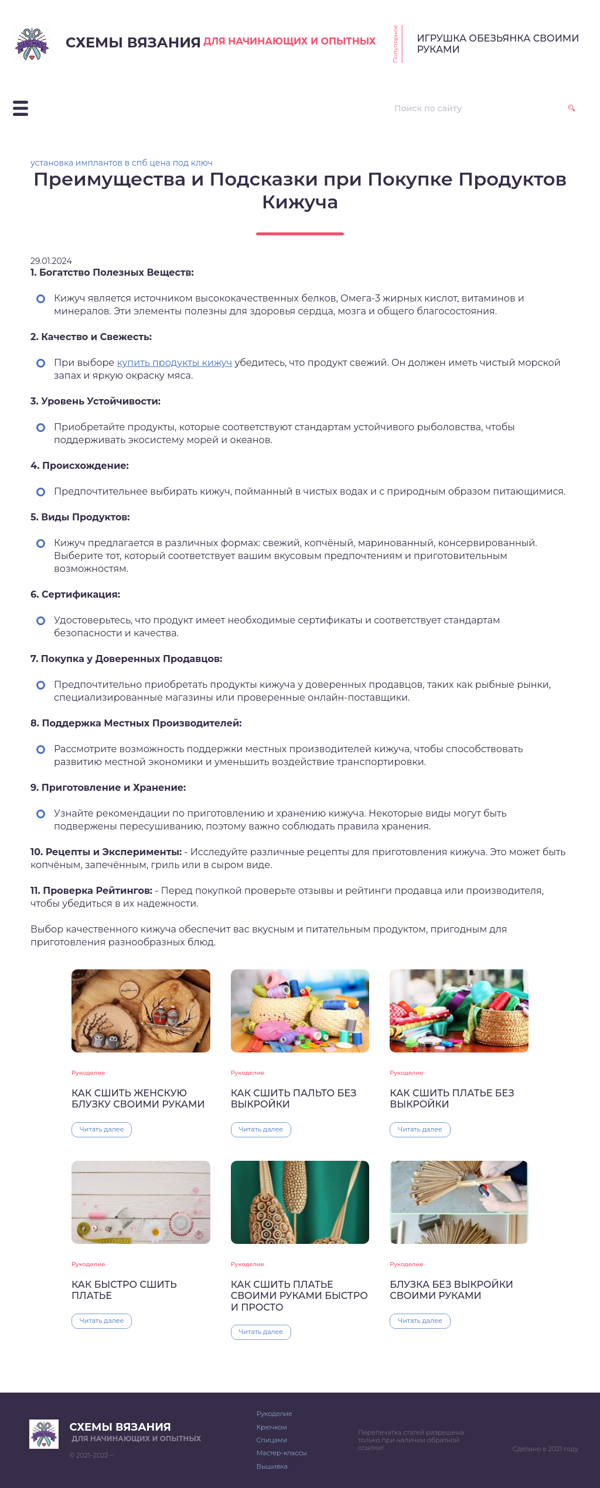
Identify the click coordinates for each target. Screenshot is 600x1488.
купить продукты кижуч (174, 362)
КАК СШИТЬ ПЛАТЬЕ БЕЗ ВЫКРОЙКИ (452, 1099)
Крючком (271, 1427)
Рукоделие (88, 1072)
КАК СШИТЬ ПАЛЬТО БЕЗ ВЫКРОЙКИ (294, 1099)
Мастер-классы (281, 1453)
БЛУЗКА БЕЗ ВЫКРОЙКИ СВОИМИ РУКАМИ (451, 1290)
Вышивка (271, 1466)
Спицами (271, 1440)
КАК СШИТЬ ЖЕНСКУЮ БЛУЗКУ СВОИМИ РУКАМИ (138, 1099)
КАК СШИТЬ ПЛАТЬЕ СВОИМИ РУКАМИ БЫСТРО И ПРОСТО (299, 1296)
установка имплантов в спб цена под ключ (121, 162)
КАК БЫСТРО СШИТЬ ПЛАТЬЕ (124, 1290)
